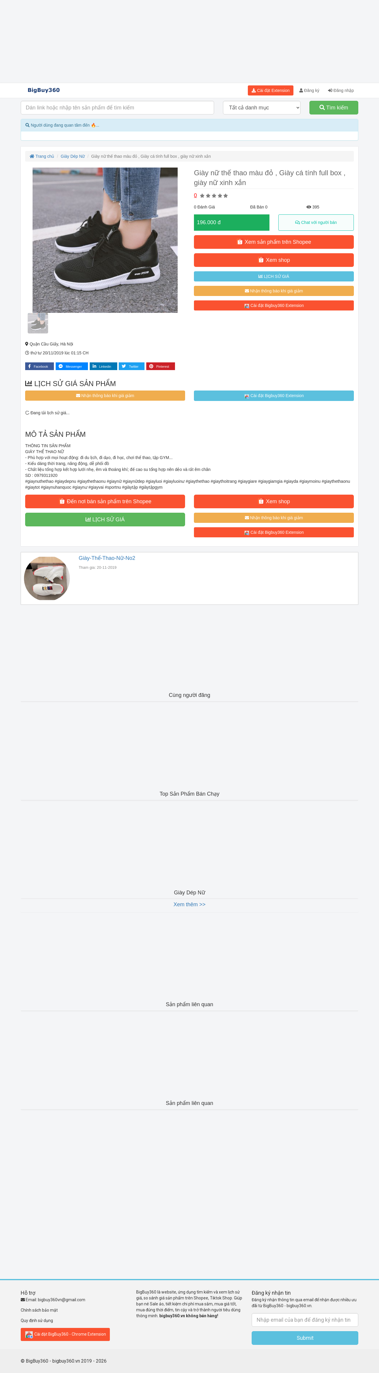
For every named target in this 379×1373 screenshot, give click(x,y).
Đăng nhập (341, 90)
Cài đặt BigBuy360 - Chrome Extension (65, 1334)
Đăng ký (309, 90)
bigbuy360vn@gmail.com (61, 1299)
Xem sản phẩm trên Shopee (274, 241)
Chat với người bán (316, 222)
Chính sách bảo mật (39, 1310)
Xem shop (274, 260)
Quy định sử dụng (37, 1320)
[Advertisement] (189, 41)
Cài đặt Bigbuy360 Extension (274, 305)
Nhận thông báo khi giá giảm (274, 291)
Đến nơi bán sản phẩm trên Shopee (105, 501)
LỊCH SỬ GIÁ (273, 276)
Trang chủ (42, 156)
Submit (305, 1338)
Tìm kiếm (333, 108)
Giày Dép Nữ (73, 156)
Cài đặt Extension (271, 90)
